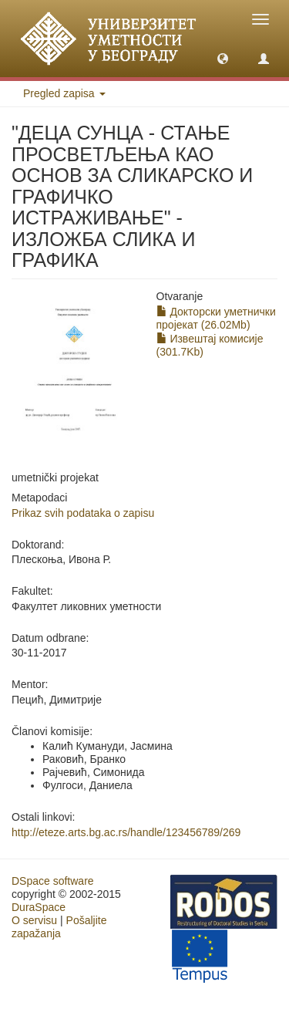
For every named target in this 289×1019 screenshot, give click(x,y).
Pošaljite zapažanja (59, 927)
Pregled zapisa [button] (64, 93)
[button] (223, 58)
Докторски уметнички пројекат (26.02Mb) (216, 318)
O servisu (34, 920)
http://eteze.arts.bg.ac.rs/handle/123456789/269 (126, 832)
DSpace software (53, 881)
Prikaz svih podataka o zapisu (83, 513)
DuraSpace (39, 907)
